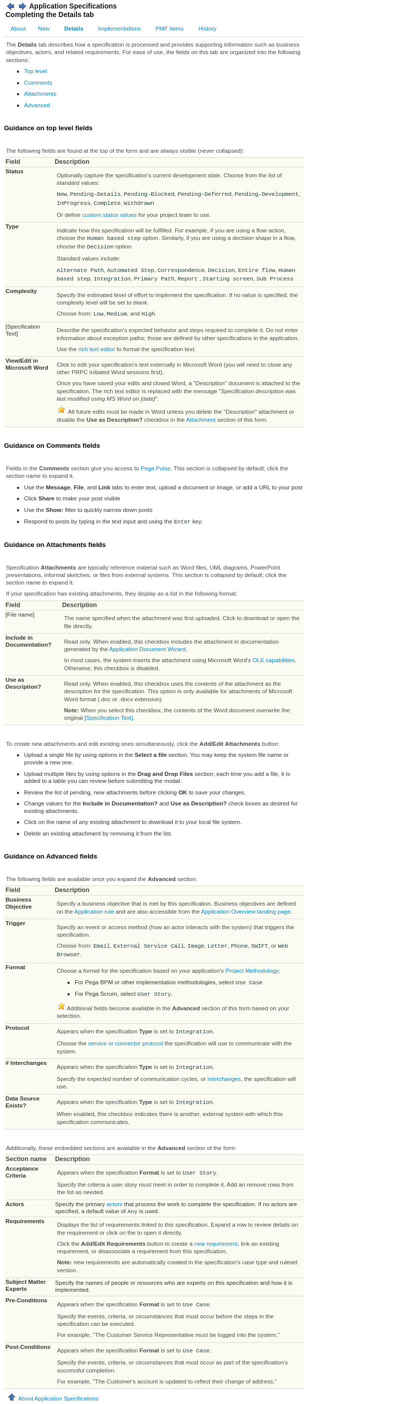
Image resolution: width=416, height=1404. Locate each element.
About (18, 28)
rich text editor (97, 349)
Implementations (119, 28)
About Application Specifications (53, 1398)
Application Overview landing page (246, 911)
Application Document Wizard (147, 649)
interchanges (224, 1078)
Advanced (37, 105)
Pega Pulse (156, 468)
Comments (38, 82)
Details (73, 28)
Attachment (201, 419)
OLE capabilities (273, 660)
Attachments (40, 93)
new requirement (216, 1243)
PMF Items (170, 28)
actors (115, 1204)
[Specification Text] (109, 717)
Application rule (94, 911)
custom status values (109, 214)
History (207, 28)
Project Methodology (251, 970)
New (44, 28)
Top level (35, 71)
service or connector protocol (125, 1043)
